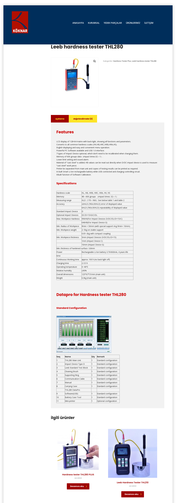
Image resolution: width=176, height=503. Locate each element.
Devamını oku (70, 477)
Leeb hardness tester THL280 (144, 61)
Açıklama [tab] (60, 118)
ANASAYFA (78, 22)
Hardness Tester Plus (122, 61)
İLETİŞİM (148, 22)
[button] (94, 61)
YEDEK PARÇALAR (113, 22)
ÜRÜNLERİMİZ (133, 22)
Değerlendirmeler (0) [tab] (84, 118)
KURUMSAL (94, 22)
